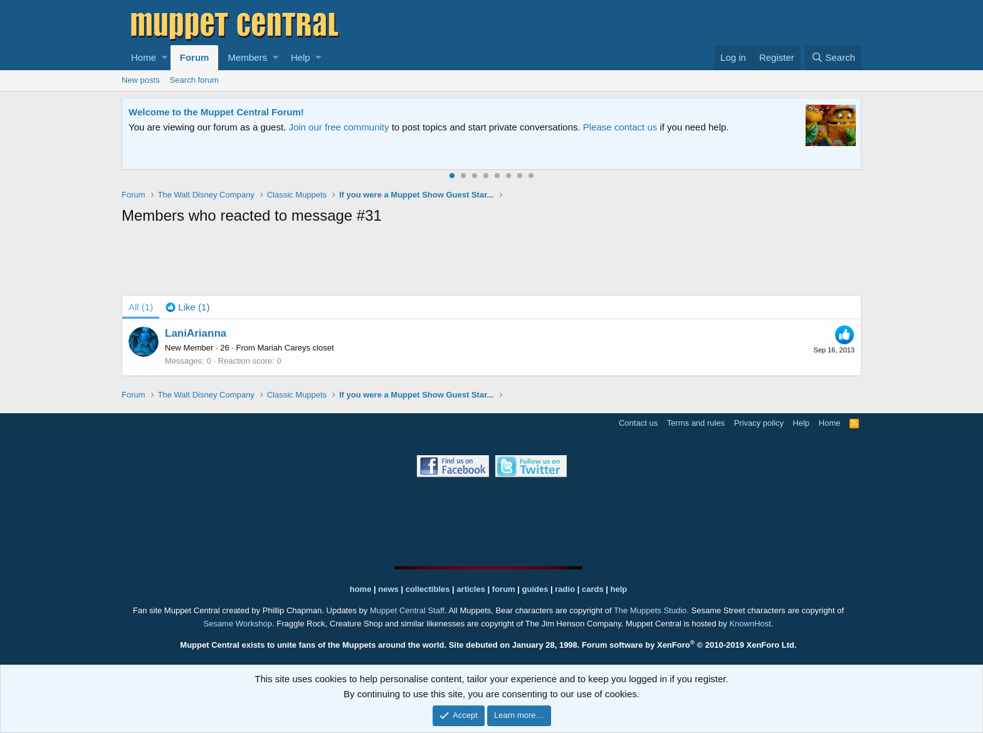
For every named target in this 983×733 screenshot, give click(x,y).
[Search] (833, 57)
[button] (165, 57)
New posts (141, 80)
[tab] (187, 307)
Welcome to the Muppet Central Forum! (216, 112)
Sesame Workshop (237, 623)
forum (503, 589)
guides (535, 589)
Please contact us (620, 127)
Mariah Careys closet (295, 347)
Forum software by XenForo (689, 645)
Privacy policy (759, 423)
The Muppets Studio (650, 610)
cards (593, 589)
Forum (194, 57)
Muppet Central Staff (407, 610)
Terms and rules (696, 423)
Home (143, 57)
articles (471, 589)
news (388, 589)
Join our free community (338, 127)
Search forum (194, 80)
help (619, 589)
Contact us (638, 423)
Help (300, 57)
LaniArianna (195, 333)
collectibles (428, 589)
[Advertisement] (491, 263)
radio (565, 589)
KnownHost (749, 623)
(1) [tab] (141, 307)
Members (247, 57)
